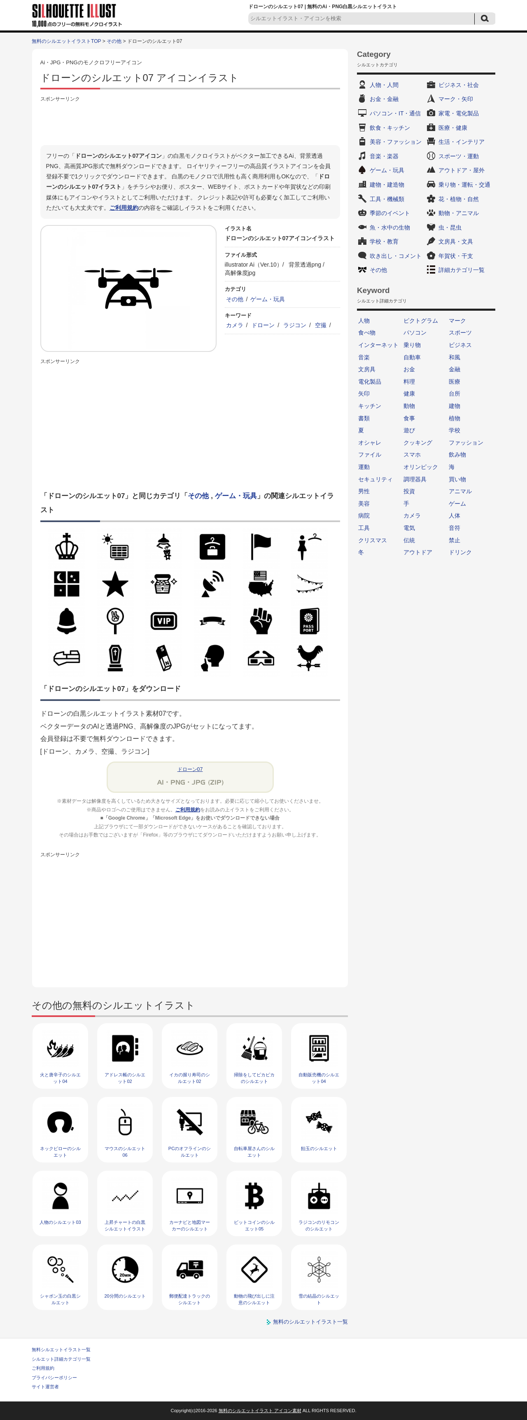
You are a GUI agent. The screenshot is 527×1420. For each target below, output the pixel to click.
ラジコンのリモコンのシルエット (318, 1225)
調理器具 (415, 479)
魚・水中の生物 (390, 227)
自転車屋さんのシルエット (254, 1151)
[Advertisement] (190, 122)
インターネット (378, 345)
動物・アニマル (458, 213)
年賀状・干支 (455, 256)
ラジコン (294, 325)
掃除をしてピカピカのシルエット (254, 1077)
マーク (457, 320)
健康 (409, 393)
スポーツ (460, 332)
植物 (454, 418)
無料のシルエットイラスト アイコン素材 (260, 1410)
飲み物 (457, 454)
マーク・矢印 (455, 99)
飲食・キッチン (390, 127)
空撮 (320, 325)
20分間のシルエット (124, 1295)
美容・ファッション (396, 141)
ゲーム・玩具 (267, 299)
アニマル (460, 491)
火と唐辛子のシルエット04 (60, 1077)
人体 (454, 515)
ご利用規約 (124, 207)
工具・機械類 (387, 199)
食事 (409, 418)
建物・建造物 (387, 184)
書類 (364, 418)
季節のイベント (390, 213)
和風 (454, 357)
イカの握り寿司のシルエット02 (189, 1077)
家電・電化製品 (458, 113)
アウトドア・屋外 (461, 170)
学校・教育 (384, 241)
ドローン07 (190, 769)
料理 (409, 381)
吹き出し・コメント (396, 256)
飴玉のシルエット (319, 1148)
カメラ (234, 325)
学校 (454, 430)
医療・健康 (452, 127)
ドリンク (460, 552)
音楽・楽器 (384, 156)
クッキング (417, 442)
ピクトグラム (420, 320)
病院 (364, 515)
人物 (364, 320)
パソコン (415, 332)
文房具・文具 (455, 241)
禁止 (454, 540)
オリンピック (420, 467)
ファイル (369, 454)
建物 (454, 406)
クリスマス (372, 540)
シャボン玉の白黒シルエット (60, 1299)
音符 (454, 528)
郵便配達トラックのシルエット (189, 1299)
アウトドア (417, 552)
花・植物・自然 (458, 199)
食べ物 (366, 332)
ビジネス (460, 345)
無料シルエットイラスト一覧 (61, 1349)
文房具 (366, 369)
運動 (364, 467)
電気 (409, 528)
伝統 (409, 540)
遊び (409, 430)
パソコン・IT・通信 (395, 113)
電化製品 (369, 381)
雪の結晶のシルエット (318, 1299)
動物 (409, 406)
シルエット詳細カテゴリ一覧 (61, 1359)
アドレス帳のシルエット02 (125, 1077)
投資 (409, 491)
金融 (454, 369)
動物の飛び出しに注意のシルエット (254, 1299)
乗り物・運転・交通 (464, 184)
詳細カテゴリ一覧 (461, 270)
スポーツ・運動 (458, 156)
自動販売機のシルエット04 (318, 1077)
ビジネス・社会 (458, 85)
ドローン (263, 325)
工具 (364, 528)
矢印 (364, 393)
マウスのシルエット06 (125, 1151)
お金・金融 (384, 99)
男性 (364, 491)
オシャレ (369, 442)
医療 (454, 381)
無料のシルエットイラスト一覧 (310, 1322)
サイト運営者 (45, 1386)
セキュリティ (375, 479)
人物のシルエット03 (60, 1222)
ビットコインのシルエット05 (254, 1225)
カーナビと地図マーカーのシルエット (189, 1225)
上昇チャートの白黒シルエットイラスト (125, 1225)
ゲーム (457, 503)
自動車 (412, 357)
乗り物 (412, 345)
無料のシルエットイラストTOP (66, 41)
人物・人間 (384, 85)
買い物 (457, 479)
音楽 (364, 357)
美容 (364, 503)
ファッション (466, 442)
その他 (114, 41)
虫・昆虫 (450, 227)
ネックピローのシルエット (60, 1151)
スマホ (412, 454)
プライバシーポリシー (54, 1377)
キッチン (369, 406)
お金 (409, 369)
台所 (454, 393)
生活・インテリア (461, 141)
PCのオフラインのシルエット (189, 1151)
